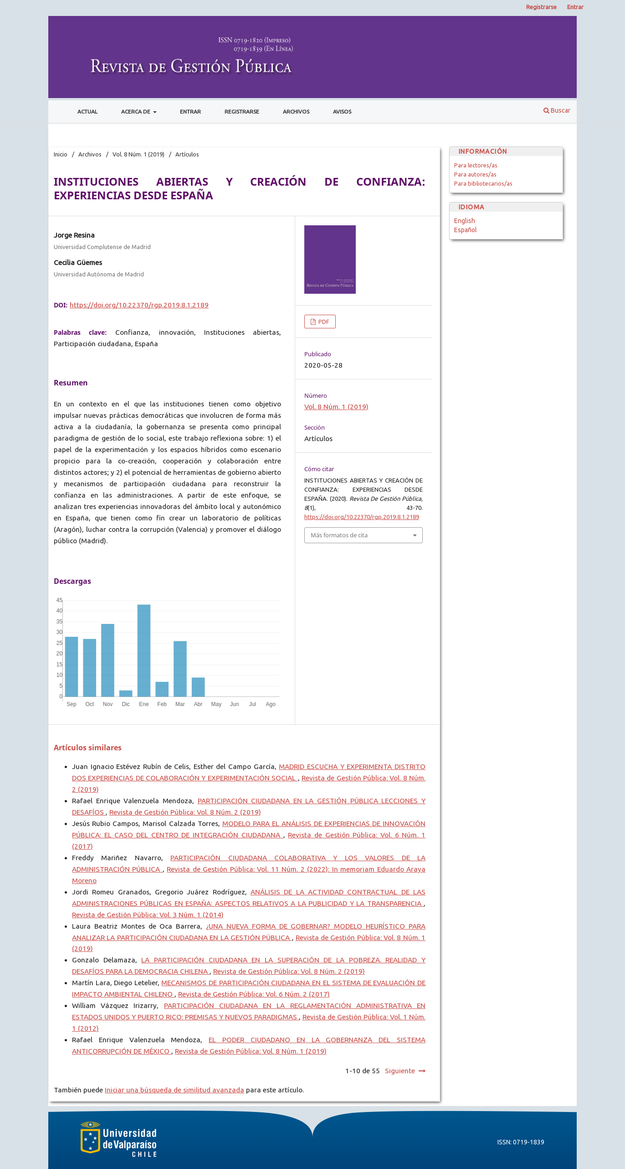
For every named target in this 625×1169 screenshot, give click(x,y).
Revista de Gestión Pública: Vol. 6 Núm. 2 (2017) (254, 994)
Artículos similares (88, 748)
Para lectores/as (475, 165)
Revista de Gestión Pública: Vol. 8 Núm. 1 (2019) (251, 1051)
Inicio (60, 154)
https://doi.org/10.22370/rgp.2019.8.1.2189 (139, 305)
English (464, 220)
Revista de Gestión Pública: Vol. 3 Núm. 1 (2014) (148, 915)
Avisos (342, 111)
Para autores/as (475, 174)
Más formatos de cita (339, 535)
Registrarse (242, 111)
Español (465, 230)
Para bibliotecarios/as (483, 183)
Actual (87, 111)
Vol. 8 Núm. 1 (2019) (138, 154)
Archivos (296, 111)
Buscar (556, 110)
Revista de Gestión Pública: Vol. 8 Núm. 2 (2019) (185, 812)
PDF (323, 321)
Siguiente (400, 1071)
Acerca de (136, 111)
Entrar (190, 111)
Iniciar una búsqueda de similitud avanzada (174, 1090)
